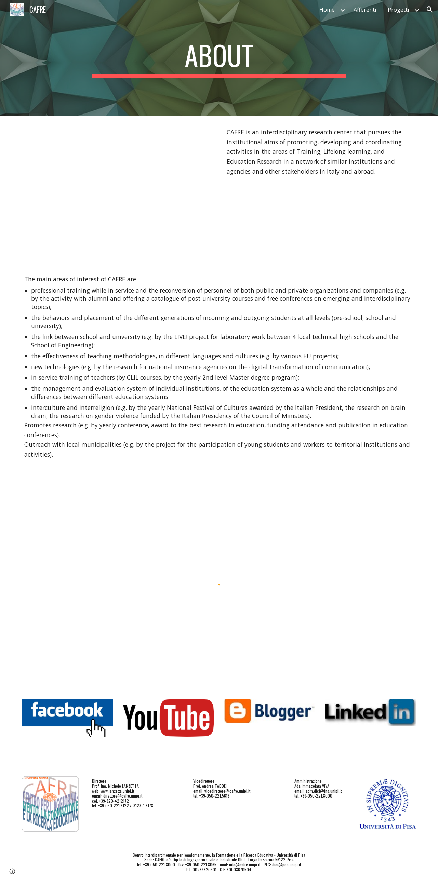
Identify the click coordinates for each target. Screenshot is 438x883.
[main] (219, 58)
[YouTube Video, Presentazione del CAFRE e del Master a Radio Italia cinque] (118, 189)
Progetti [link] (398, 9)
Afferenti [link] (365, 9)
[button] (430, 9)
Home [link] (327, 9)
